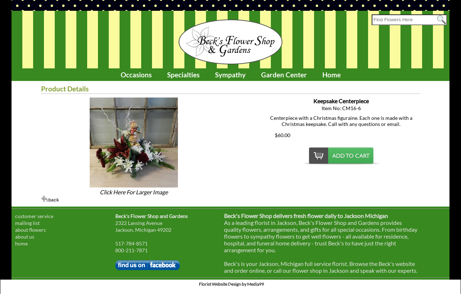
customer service (34, 216)
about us (24, 237)
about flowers (30, 230)
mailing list (27, 223)
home (21, 243)
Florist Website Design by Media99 (231, 284)
